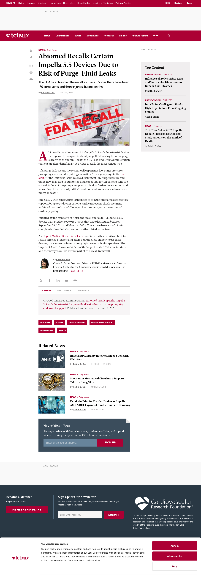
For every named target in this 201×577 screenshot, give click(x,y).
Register (178, 3)
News (47, 35)
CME (167, 3)
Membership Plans (27, 509)
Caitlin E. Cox (47, 92)
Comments (83, 290)
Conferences (63, 35)
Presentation (153, 74)
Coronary (45, 322)
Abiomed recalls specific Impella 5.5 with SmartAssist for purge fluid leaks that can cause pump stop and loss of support (84, 304)
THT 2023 (167, 74)
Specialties (93, 35)
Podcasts (109, 35)
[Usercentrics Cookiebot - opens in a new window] (20, 571)
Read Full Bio (77, 270)
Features (158, 126)
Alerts (62, 330)
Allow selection (174, 546)
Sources (46, 290)
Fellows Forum (140, 35)
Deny (174, 556)
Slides (78, 35)
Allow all (175, 536)
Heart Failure (46, 330)
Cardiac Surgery (77, 322)
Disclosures (64, 290)
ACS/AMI (59, 322)
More (155, 35)
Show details (171, 570)
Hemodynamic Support (102, 322)
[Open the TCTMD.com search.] (169, 36)
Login (189, 3)
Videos (123, 35)
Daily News (52, 50)
